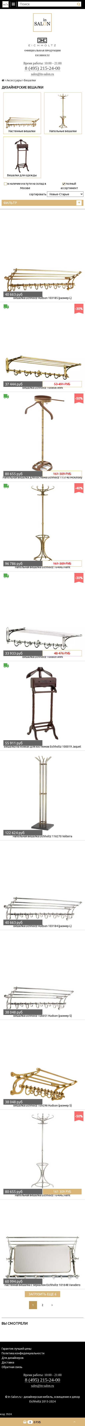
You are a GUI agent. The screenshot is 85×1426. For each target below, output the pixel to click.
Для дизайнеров (13, 1357)
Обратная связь (12, 1367)
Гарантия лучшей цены (16, 1348)
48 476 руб (62, 653)
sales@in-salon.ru (42, 74)
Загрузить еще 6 (42, 1294)
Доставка (8, 1362)
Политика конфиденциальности (23, 1353)
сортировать (37, 194)
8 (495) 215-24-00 (42, 68)
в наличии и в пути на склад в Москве (25, 186)
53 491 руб (62, 384)
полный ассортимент (69, 186)
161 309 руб (62, 474)
